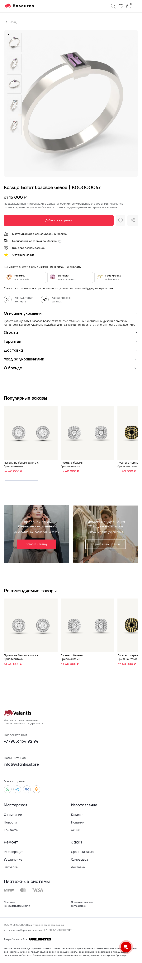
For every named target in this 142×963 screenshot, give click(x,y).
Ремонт (11, 842)
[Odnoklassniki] (36, 789)
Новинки (77, 822)
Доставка (78, 867)
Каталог (77, 815)
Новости (10, 822)
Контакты (11, 830)
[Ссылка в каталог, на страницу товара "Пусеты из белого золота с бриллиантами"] (31, 440)
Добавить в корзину (58, 220)
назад (13, 22)
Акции (75, 830)
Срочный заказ (82, 852)
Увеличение (13, 859)
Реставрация (13, 852)
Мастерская (15, 805)
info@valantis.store (21, 764)
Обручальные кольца (105, 544)
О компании (13, 815)
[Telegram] (55, 299)
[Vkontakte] (27, 789)
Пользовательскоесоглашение (82, 904)
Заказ (76, 842)
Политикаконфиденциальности (17, 904)
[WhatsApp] (18, 299)
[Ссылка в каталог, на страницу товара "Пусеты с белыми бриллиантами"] (87, 440)
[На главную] (19, 6)
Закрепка (11, 867)
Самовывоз (79, 859)
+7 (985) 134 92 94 (21, 741)
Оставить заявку (36, 544)
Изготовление (84, 805)
